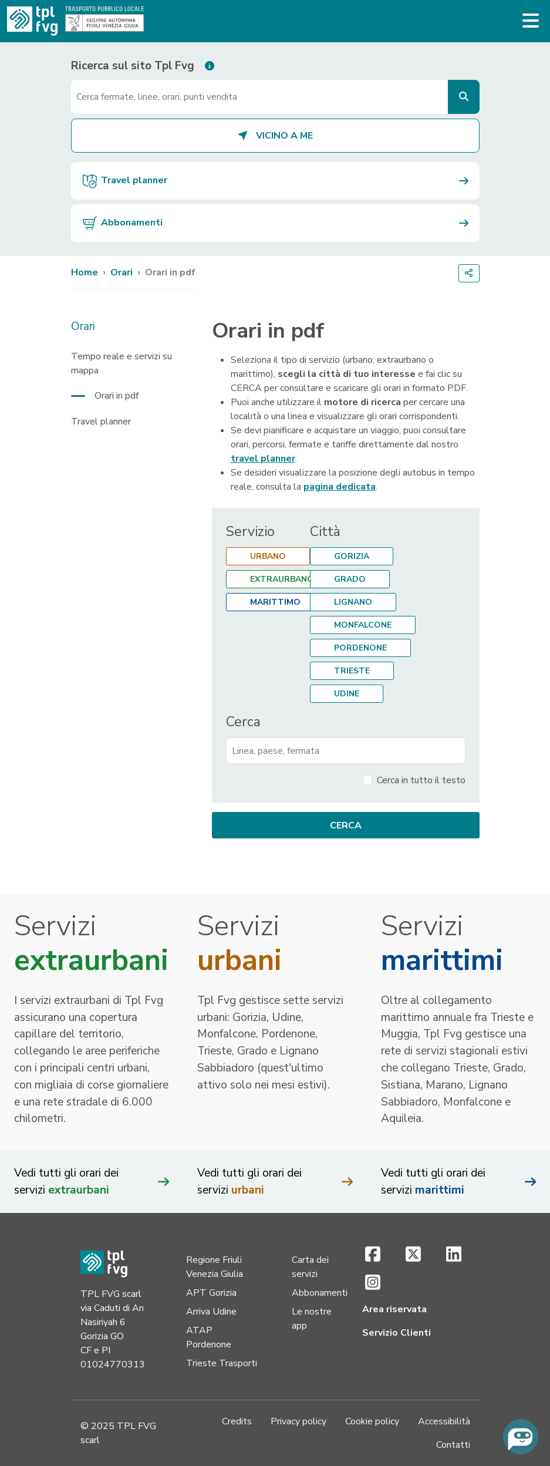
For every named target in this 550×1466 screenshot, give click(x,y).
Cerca (243, 722)
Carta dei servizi (310, 1266)
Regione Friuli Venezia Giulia (214, 1266)
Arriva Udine (211, 1311)
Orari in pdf (117, 395)
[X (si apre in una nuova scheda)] (413, 1255)
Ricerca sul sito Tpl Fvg (132, 65)
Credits (237, 1421)
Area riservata (394, 1309)
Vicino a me (275, 135)
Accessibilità (444, 1421)
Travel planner (101, 421)
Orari (121, 272)
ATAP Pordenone (208, 1337)
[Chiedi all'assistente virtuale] (520, 1436)
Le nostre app (312, 1318)
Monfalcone (363, 625)
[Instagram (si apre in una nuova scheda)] (373, 1283)
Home (84, 272)
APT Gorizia (211, 1292)
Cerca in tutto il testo (421, 780)
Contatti (453, 1444)
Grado (350, 579)
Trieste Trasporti (221, 1363)
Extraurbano (282, 579)
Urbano (268, 556)
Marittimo (275, 602)
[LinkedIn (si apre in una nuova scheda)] (454, 1255)
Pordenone (360, 647)
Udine (346, 693)
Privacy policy (298, 1421)
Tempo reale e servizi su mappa (121, 363)
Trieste (352, 670)
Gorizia (351, 556)
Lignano (353, 602)
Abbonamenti (319, 1292)
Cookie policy (372, 1421)
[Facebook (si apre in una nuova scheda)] (373, 1255)
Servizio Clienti (396, 1332)
